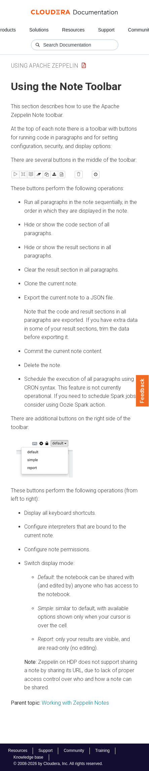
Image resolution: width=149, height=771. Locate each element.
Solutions (39, 29)
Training (102, 750)
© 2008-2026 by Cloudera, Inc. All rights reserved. (58, 763)
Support (106, 29)
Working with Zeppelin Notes (75, 703)
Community (74, 750)
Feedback (142, 390)
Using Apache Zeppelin (44, 65)
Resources (73, 29)
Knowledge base (28, 757)
